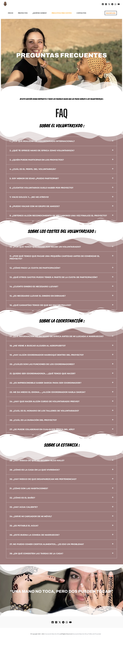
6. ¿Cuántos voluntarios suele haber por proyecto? (41, 188)
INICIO (10, 13)
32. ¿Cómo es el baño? (22, 498)
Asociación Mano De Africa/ (80, 634)
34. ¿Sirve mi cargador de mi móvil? (31, 516)
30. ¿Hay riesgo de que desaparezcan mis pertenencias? (43, 479)
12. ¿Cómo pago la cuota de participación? (35, 268)
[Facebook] (103, 4)
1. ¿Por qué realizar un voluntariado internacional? (42, 141)
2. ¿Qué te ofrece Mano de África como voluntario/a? (42, 150)
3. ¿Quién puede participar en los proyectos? (37, 160)
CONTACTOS (81, 13)
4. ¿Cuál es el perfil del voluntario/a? (33, 169)
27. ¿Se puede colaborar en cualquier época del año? (42, 429)
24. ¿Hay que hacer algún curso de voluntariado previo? (45, 401)
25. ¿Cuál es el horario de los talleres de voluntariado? (44, 411)
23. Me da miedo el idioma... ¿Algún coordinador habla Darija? (47, 392)
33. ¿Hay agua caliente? (24, 507)
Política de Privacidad (95, 634)
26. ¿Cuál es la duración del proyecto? (33, 420)
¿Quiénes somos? (39, 13)
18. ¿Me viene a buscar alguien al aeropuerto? (38, 345)
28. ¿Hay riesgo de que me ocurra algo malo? (37, 460)
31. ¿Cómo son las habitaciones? (29, 488)
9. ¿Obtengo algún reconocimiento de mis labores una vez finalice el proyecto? (58, 215)
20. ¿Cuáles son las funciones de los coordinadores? (42, 364)
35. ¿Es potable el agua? (24, 525)
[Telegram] (112, 4)
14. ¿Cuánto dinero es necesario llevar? (34, 286)
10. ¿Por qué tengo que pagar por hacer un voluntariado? (45, 247)
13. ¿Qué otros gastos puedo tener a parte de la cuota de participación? (54, 277)
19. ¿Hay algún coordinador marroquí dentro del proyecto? (47, 355)
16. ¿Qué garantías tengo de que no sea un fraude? (40, 305)
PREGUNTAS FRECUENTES (62, 13)
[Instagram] (106, 4)
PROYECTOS (22, 13)
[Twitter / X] (109, 4)
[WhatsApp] (115, 4)
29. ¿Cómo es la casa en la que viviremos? (35, 470)
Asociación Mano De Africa (52, 634)
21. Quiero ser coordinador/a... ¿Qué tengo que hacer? (42, 373)
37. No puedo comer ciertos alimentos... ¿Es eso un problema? (47, 544)
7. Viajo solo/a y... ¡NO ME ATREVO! (29, 197)
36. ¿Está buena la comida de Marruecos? (35, 535)
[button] (111, 13)
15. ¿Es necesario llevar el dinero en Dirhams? (38, 296)
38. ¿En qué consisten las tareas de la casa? (36, 553)
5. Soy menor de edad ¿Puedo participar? (34, 178)
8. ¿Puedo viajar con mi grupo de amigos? (35, 206)
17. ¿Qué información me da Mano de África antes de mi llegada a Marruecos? (57, 336)
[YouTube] (119, 4)
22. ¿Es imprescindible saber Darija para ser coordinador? (45, 383)
